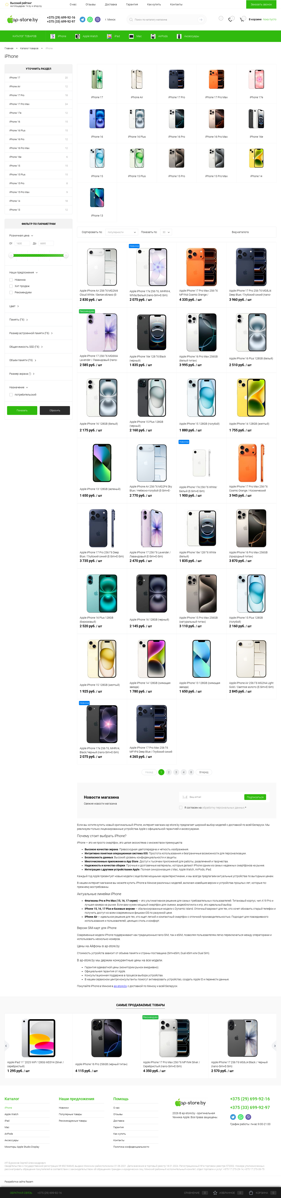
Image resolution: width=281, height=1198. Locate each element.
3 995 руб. (201, 367)
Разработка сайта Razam (19, 1181)
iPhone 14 (14, 201)
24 (66, 104)
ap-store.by (120, 986)
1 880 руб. (201, 432)
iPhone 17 (14, 77)
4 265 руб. (152, 759)
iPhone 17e (15, 112)
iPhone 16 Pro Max (19, 148)
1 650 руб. (102, 497)
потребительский (25, 394)
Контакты (176, 4)
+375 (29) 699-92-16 (61, 17)
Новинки (64, 1107)
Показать (22, 410)
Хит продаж (22, 286)
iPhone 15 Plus (17, 174)
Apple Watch (11, 1114)
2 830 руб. (102, 302)
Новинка (20, 279)
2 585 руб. (102, 367)
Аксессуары (12, 1140)
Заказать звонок (261, 4)
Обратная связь (18, 1192)
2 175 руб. (102, 432)
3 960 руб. (251, 302)
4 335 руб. (201, 302)
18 (66, 95)
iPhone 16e (15, 156)
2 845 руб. (251, 693)
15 (66, 121)
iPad (7, 1120)
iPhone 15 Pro (16, 183)
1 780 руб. (152, 693)
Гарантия (132, 4)
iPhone (8, 1107)
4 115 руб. (86, 1071)
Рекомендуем (23, 292)
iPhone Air (14, 86)
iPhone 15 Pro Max (19, 192)
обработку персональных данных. (223, 807)
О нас (73, 4)
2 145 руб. (152, 628)
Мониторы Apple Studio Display (22, 1146)
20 (66, 77)
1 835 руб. (152, 367)
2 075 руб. (152, 302)
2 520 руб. (102, 628)
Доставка (111, 4)
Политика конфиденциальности (131, 1146)
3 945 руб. (251, 497)
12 (66, 86)
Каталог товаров (24, 36)
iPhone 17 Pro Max (19, 104)
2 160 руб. (152, 432)
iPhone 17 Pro (16, 95)
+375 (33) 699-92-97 (61, 21)
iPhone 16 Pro (16, 139)
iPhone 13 (14, 209)
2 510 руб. (251, 367)
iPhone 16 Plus (17, 130)
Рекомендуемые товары (73, 1120)
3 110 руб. (201, 628)
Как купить (154, 4)
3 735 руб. (102, 563)
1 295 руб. (18, 1071)
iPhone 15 (14, 165)
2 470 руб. (152, 563)
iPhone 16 (14, 121)
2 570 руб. (222, 1071)
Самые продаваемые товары (140, 1005)
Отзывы (91, 4)
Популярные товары (70, 1114)
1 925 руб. (102, 693)
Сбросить (55, 410)
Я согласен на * (215, 807)
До (34, 243)
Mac (7, 1127)
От (10, 243)
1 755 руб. (251, 432)
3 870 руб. (251, 563)
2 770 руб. (152, 497)
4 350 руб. (154, 1071)
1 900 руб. (201, 497)
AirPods (9, 1133)
